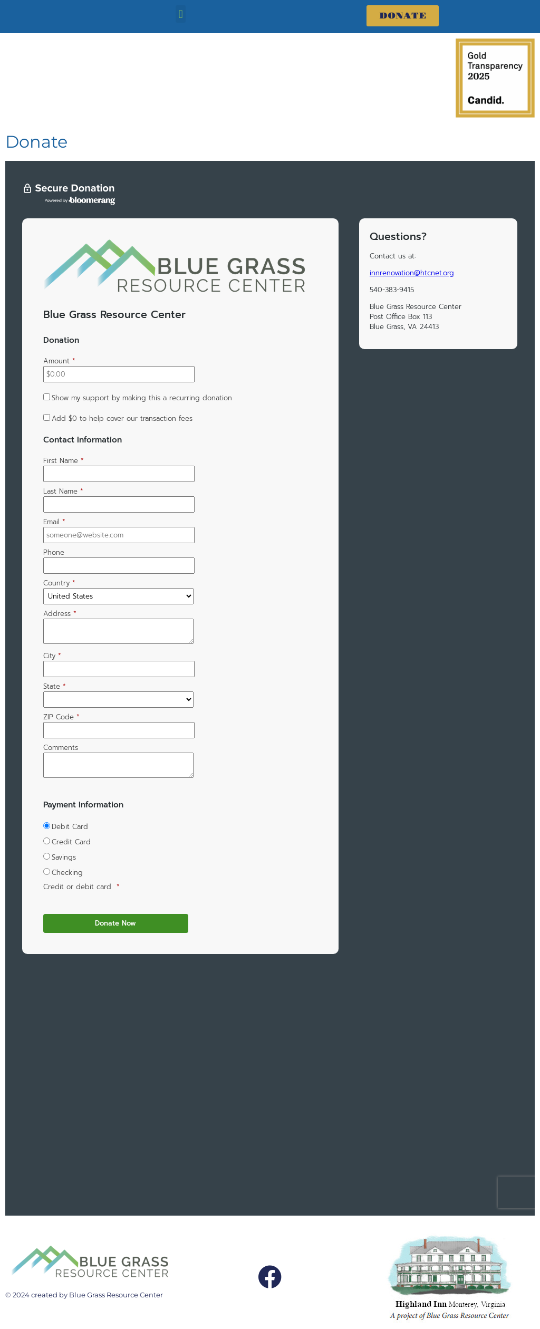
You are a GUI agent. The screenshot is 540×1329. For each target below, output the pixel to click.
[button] (181, 14)
